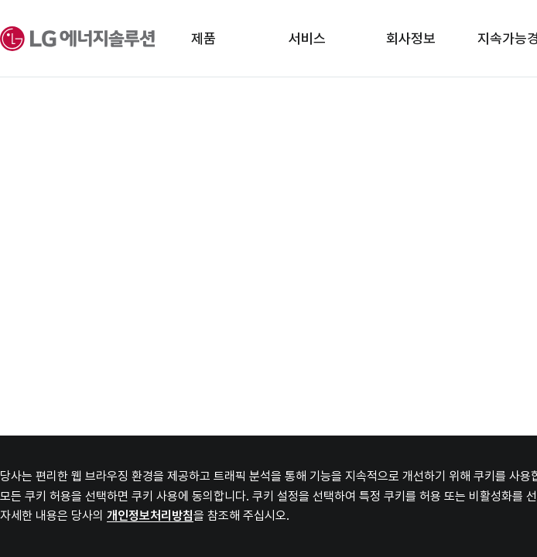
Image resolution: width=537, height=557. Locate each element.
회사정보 (411, 38)
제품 (203, 38)
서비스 (307, 38)
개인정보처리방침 (150, 515)
